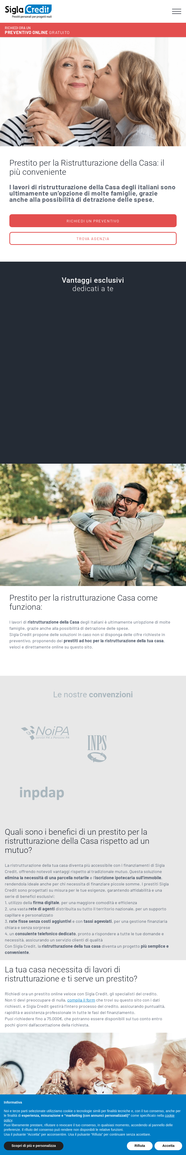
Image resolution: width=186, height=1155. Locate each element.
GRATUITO (37, 30)
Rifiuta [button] (140, 1146)
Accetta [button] (168, 1146)
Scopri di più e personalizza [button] (34, 1146)
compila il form (81, 1000)
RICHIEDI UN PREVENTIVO (93, 221)
